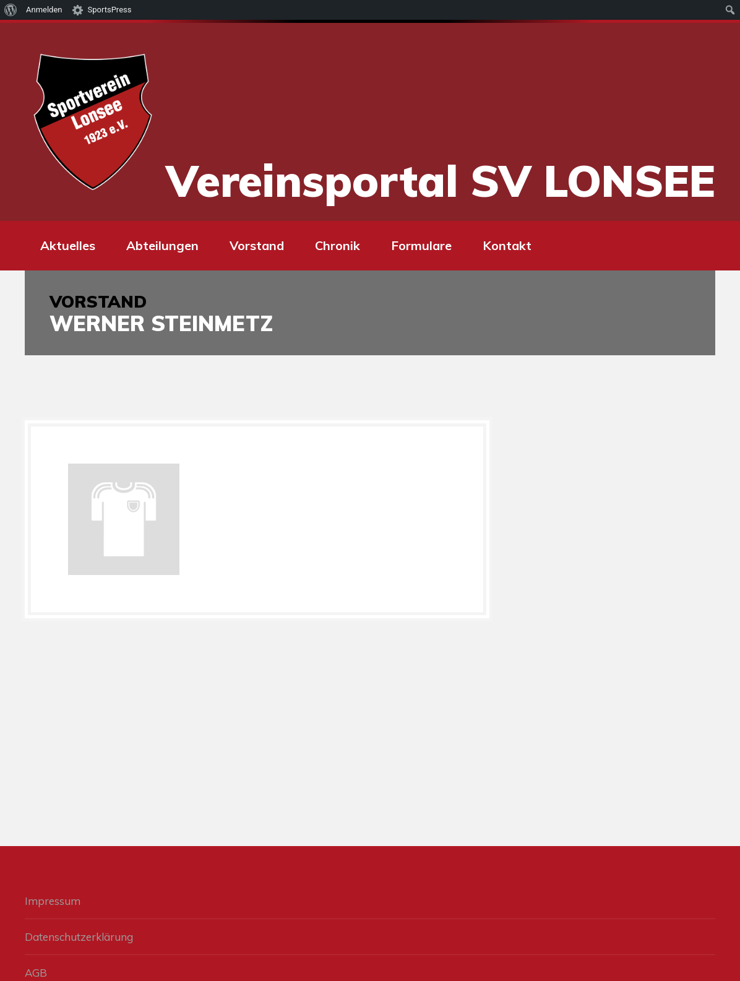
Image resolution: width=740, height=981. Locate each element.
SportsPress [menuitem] (110, 9)
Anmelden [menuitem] (44, 9)
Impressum (52, 901)
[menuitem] (11, 10)
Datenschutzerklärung (79, 936)
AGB (36, 972)
